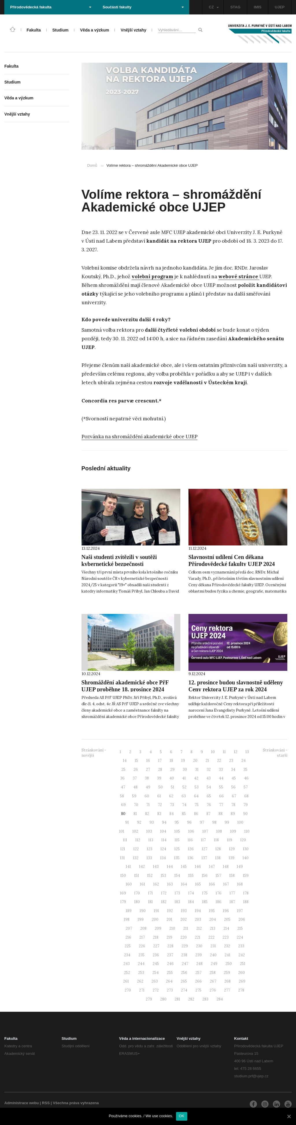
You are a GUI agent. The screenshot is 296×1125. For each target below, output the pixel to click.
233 (241, 946)
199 (141, 919)
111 (125, 840)
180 (137, 901)
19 (183, 760)
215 (240, 928)
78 (233, 804)
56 (233, 787)
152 (150, 875)
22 (219, 760)
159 (246, 875)
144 (170, 866)
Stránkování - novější (94, 753)
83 (159, 813)
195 (212, 910)
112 (137, 840)
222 (211, 937)
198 (127, 919)
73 (172, 804)
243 (126, 963)
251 (242, 963)
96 (189, 822)
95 (177, 822)
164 (184, 884)
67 (234, 796)
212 (199, 928)
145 (184, 866)
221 (197, 937)
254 (155, 972)
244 (141, 963)
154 (177, 875)
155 (191, 875)
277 (227, 990)
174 (191, 893)
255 (170, 972)
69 (123, 804)
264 (169, 981)
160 (129, 884)
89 (233, 813)
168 (240, 884)
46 (246, 778)
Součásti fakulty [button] (143, 7)
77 (221, 804)
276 (213, 990)
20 (195, 760)
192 (170, 910)
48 (135, 787)
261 (126, 981)
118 (216, 840)
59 (134, 796)
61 (159, 796)
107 (205, 831)
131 (122, 857)
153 (163, 875)
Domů (92, 165)
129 (232, 848)
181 (150, 901)
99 (227, 822)
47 (123, 787)
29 (172, 769)
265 (184, 981)
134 (163, 857)
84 (171, 813)
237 (170, 955)
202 (183, 919)
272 (156, 990)
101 (121, 831)
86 (196, 813)
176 (218, 893)
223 (226, 937)
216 (128, 937)
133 (149, 857)
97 (202, 822)
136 (190, 857)
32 (209, 769)
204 (212, 919)
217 (142, 937)
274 (184, 990)
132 (135, 857)
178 (246, 893)
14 (125, 760)
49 (148, 787)
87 (208, 813)
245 (156, 963)
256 (184, 972)
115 (177, 840)
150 (123, 875)
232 (227, 946)
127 (204, 848)
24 (243, 760)
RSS (46, 1103)
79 (245, 804)
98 (214, 822)
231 (213, 946)
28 (160, 769)
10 (213, 751)
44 (221, 778)
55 (221, 787)
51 (172, 787)
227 (156, 946)
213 (212, 928)
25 (123, 769)
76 (209, 804)
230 (199, 946)
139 (231, 857)
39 (159, 778)
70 (136, 804)
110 (246, 831)
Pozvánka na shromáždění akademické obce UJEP (139, 436)
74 (184, 804)
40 (171, 778)
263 (154, 981)
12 (235, 751)
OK (181, 1116)
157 (218, 875)
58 (122, 796)
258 (213, 972)
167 (226, 884)
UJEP (280, 7)
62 (171, 796)
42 (196, 778)
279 (149, 999)
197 (240, 910)
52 (184, 787)
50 (160, 787)
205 (227, 919)
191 (156, 910)
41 (184, 778)
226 (142, 946)
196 (226, 910)
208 (143, 928)
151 (136, 875)
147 (212, 866)
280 (163, 999)
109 (233, 831)
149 (240, 866)
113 (150, 840)
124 (163, 848)
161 (142, 884)
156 (205, 875)
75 (197, 804)
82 (147, 813)
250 (228, 963)
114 (163, 840)
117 (203, 840)
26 (136, 769)
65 (209, 796)
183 (177, 901)
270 (128, 990)
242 (241, 955)
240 (213, 955)
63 (184, 796)
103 (149, 831)
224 (240, 937)
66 (221, 796)
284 (220, 999)
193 (184, 910)
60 (147, 796)
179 (123, 901)
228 (170, 946)
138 (218, 857)
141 (128, 866)
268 (227, 981)
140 (246, 857)
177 (232, 893)
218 (155, 937)
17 (160, 760)
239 (198, 955)
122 (136, 848)
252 (127, 972)
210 (172, 928)
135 (177, 857)
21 (207, 760)
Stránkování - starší (275, 753)
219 (169, 937)
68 (246, 796)
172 (163, 893)
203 (198, 919)
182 (163, 901)
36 (122, 778)
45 (234, 778)
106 (191, 831)
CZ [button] (214, 7)
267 (213, 981)
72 (160, 804)
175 (205, 893)
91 (127, 822)
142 (142, 866)
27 (148, 769)
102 (135, 831)
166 (212, 884)
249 (214, 963)
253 (141, 972)
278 (241, 990)
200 (155, 919)
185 (205, 901)
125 (177, 848)
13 (247, 751)
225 (128, 946)
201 (169, 919)
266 (198, 981)
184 (191, 901)
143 (156, 866)
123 (149, 848)
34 (233, 769)
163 (170, 884)
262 (140, 981)
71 (148, 804)
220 (183, 937)
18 (171, 760)
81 (135, 813)
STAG (235, 7)
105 (177, 831)
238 (184, 955)
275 (198, 990)
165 (198, 884)
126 (191, 848)
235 (141, 955)
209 (158, 928)
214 (226, 928)
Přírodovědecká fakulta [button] (50, 7)
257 (198, 972)
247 (185, 963)
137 (204, 857)
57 (246, 787)
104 (163, 831)
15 (136, 760)
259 (227, 972)
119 (229, 840)
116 (190, 840)
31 (197, 769)
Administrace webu (21, 1103)
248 (199, 963)
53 (197, 787)
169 (123, 893)
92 (139, 822)
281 (177, 999)
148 (226, 866)
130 (246, 848)
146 (198, 866)
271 (142, 990)
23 (231, 760)
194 (198, 910)
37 (135, 778)
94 (164, 822)
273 (170, 990)
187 (232, 901)
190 (143, 910)
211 (185, 928)
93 (151, 822)
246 (170, 963)
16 (148, 760)
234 (127, 955)
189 (129, 910)
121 (122, 848)
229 (185, 946)
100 (240, 822)
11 (224, 751)
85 (184, 813)
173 (177, 893)
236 (156, 955)
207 (129, 928)
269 (242, 981)
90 (245, 813)
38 (147, 778)
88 (221, 813)
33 (221, 769)
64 (196, 796)
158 (232, 875)
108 (219, 831)
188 (246, 901)
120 (243, 840)
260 (241, 972)
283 (205, 999)
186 (218, 901)
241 (227, 955)
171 (150, 893)
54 (209, 787)
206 (241, 919)
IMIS (258, 7)
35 (245, 769)
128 (218, 848)
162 (156, 884)
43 (208, 778)
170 (137, 893)
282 (191, 999)
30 (185, 769)
